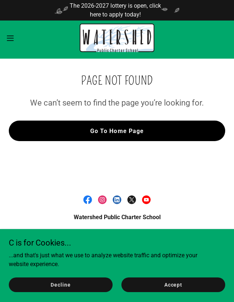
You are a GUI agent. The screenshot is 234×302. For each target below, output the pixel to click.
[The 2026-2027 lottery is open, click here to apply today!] (117, 10)
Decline (60, 284)
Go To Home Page (116, 131)
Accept (173, 284)
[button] (20, 38)
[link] (117, 38)
